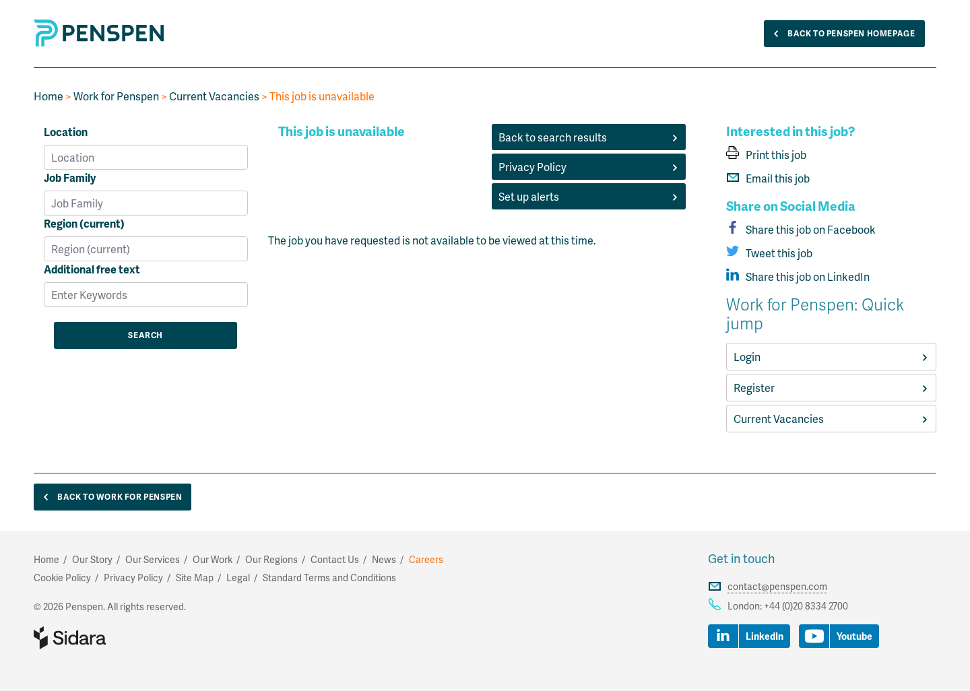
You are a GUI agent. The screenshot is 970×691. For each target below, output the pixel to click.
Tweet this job (769, 253)
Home (48, 96)
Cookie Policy (62, 577)
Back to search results (588, 137)
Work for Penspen (116, 96)
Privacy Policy (588, 166)
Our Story (92, 559)
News (384, 559)
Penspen (114, 33)
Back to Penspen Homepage (841, 34)
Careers (426, 559)
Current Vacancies (214, 96)
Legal (238, 577)
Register (832, 387)
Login (832, 356)
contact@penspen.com (777, 586)
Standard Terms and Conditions (329, 577)
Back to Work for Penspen (109, 497)
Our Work (212, 559)
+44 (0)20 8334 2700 (806, 605)
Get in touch (741, 558)
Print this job (766, 154)
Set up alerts (588, 196)
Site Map (195, 577)
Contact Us (335, 559)
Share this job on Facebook (801, 229)
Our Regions (271, 559)
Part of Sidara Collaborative (113, 637)
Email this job (768, 178)
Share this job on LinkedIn (798, 276)
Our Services (152, 559)
